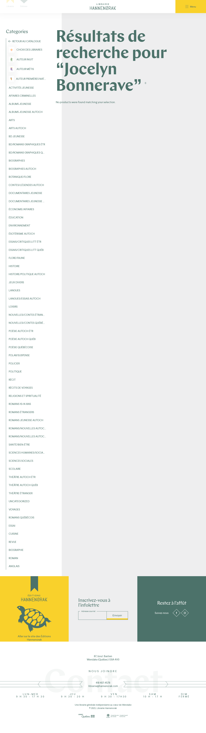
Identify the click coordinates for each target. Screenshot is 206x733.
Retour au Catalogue (26, 41)
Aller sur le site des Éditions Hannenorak (34, 637)
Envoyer (117, 615)
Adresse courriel (88, 611)
